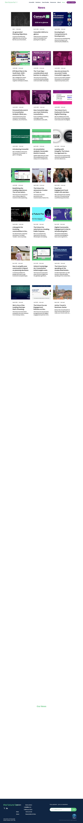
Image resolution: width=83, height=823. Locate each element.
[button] (38, 2)
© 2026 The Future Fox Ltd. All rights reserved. (68, 820)
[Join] (74, 809)
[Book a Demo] (71, 2)
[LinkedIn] (7, 808)
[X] (4, 808)
